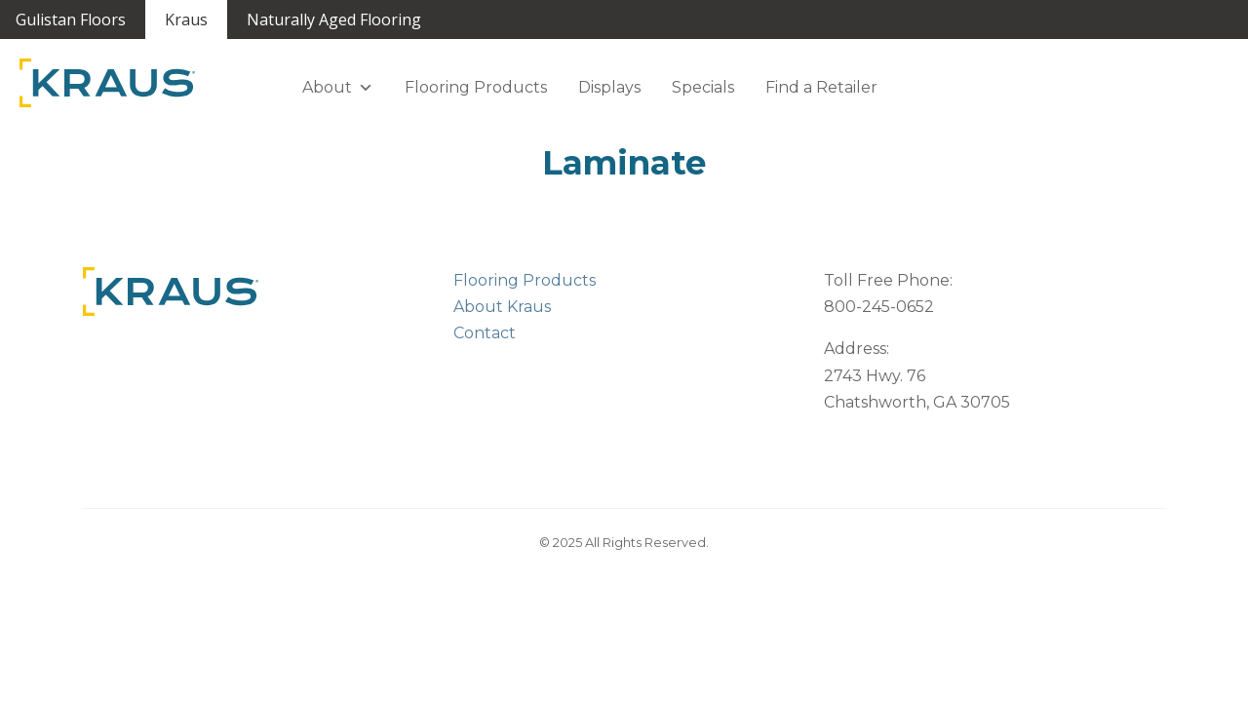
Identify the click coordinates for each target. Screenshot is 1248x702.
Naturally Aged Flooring (334, 19)
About (337, 87)
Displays (609, 87)
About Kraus (502, 306)
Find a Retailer (821, 87)
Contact (484, 333)
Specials (703, 87)
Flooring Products (476, 87)
